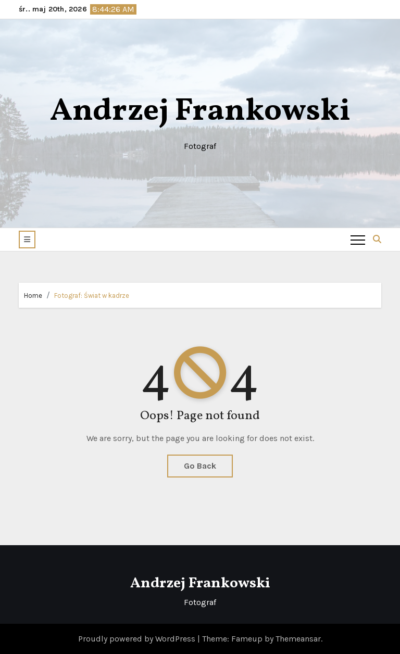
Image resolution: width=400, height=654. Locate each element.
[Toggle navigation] (358, 239)
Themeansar (298, 639)
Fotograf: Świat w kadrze (91, 295)
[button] (27, 239)
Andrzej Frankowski (200, 111)
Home (33, 295)
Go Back (200, 466)
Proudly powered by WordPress (137, 639)
